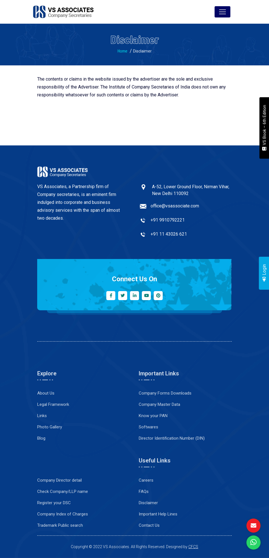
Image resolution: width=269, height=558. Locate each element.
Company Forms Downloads (165, 417)
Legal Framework (53, 429)
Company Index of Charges (62, 538)
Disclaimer (148, 527)
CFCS (193, 546)
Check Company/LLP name (62, 516)
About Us (45, 417)
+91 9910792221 (168, 222)
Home (122, 52)
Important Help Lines (158, 538)
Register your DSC (54, 527)
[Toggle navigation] (222, 11)
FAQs (144, 516)
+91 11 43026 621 (169, 236)
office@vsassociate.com (175, 208)
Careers (146, 505)
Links (42, 440)
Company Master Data (159, 429)
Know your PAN (153, 440)
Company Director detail (59, 505)
